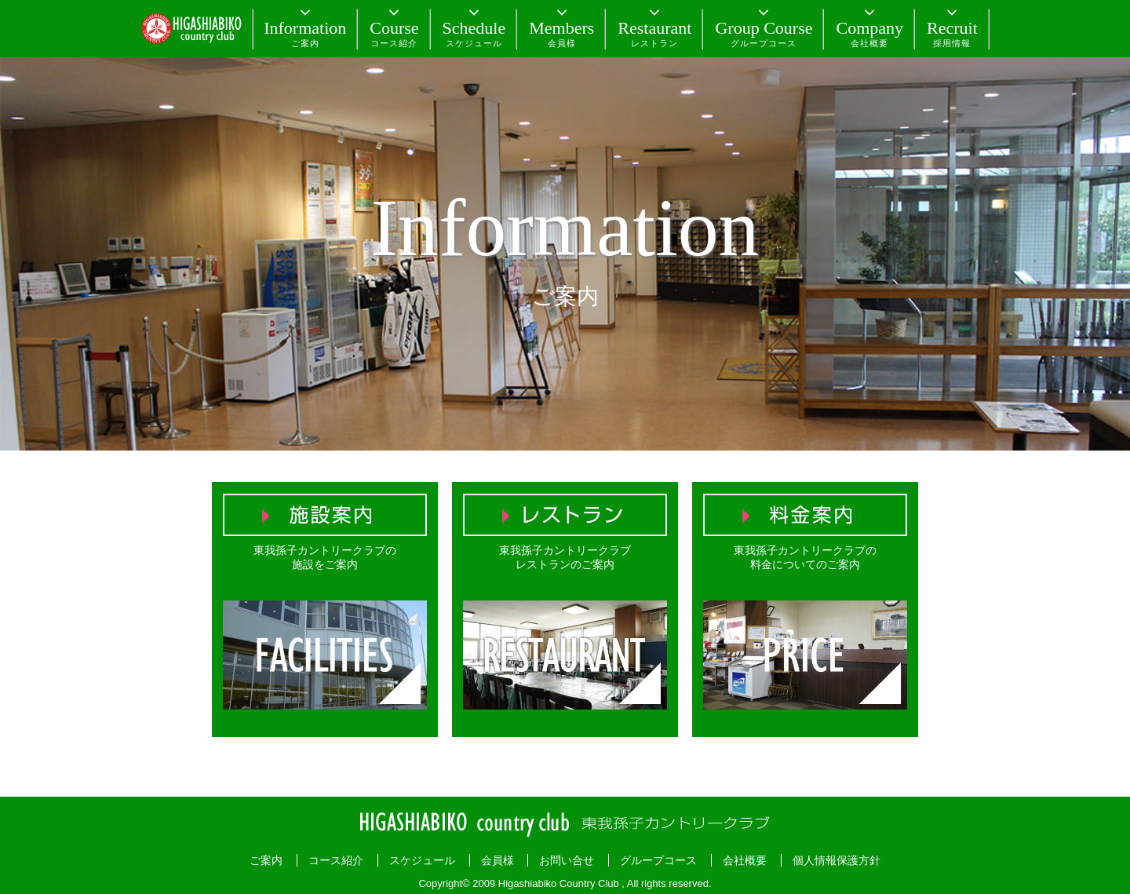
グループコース (658, 860)
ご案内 (266, 860)
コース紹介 (335, 860)
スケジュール (422, 860)
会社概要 (745, 860)
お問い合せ (566, 860)
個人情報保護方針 (836, 860)
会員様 (497, 860)
